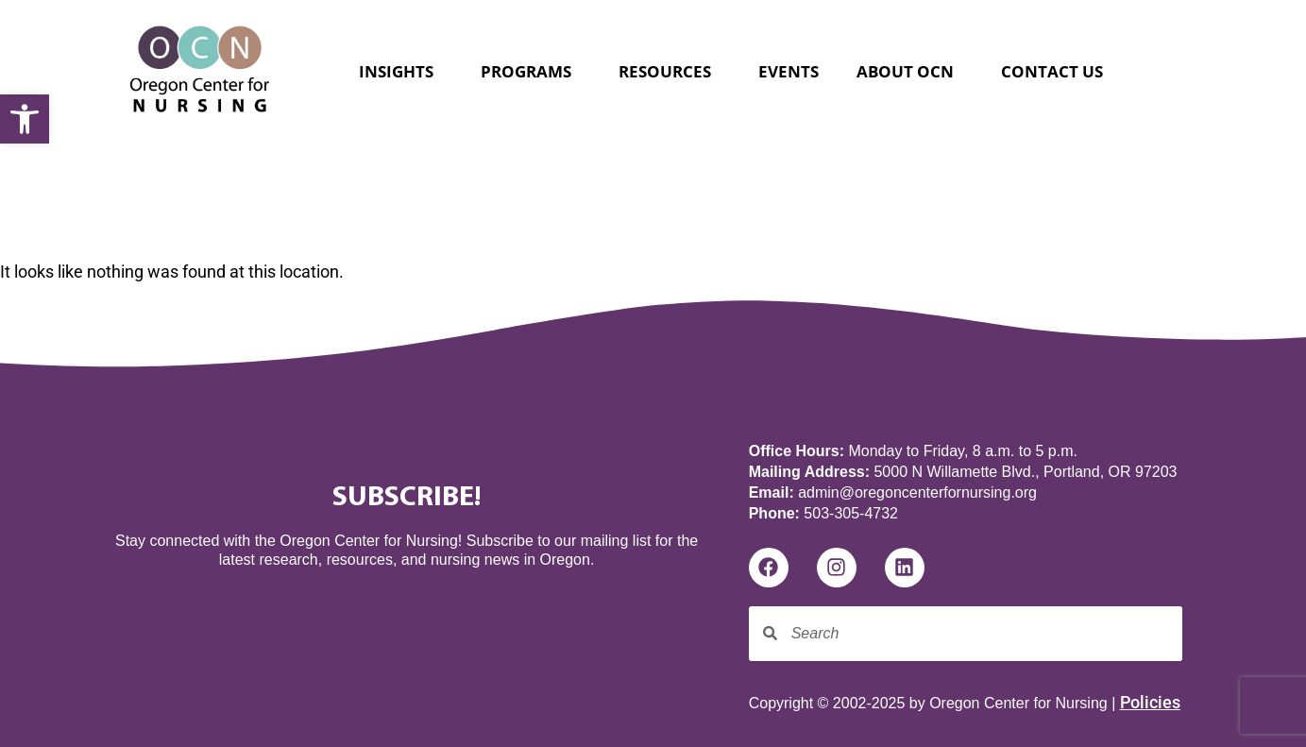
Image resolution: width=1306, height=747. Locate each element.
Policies (1150, 702)
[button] (24, 119)
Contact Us (1052, 71)
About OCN (910, 71)
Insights (401, 71)
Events (788, 71)
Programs (531, 71)
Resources (670, 71)
